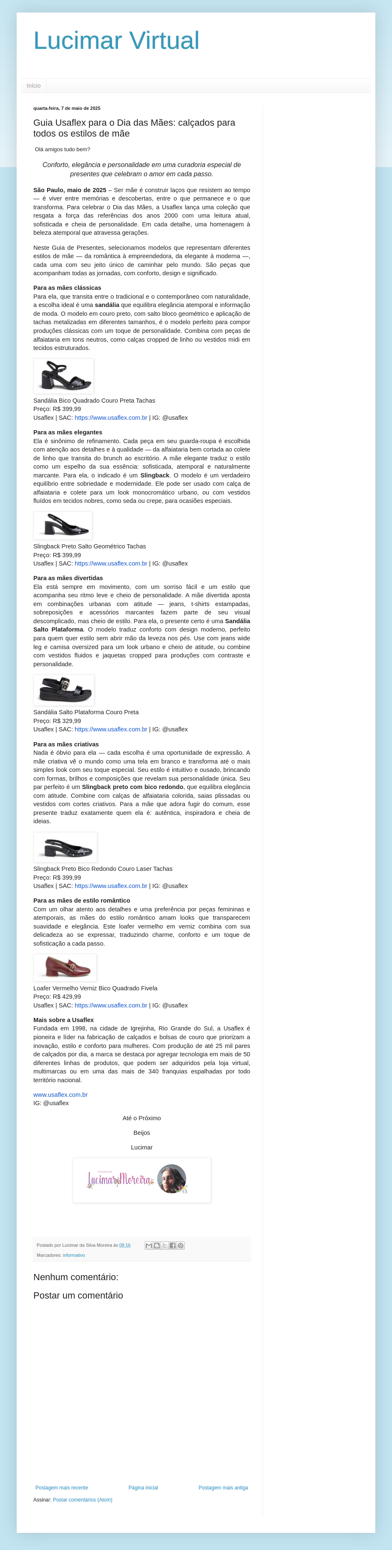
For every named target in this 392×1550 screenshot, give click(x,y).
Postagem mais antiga (223, 1488)
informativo (74, 1255)
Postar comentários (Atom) (83, 1500)
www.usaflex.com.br (60, 1094)
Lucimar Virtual (116, 40)
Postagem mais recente (61, 1488)
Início (33, 85)
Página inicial (143, 1488)
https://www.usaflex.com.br (110, 417)
